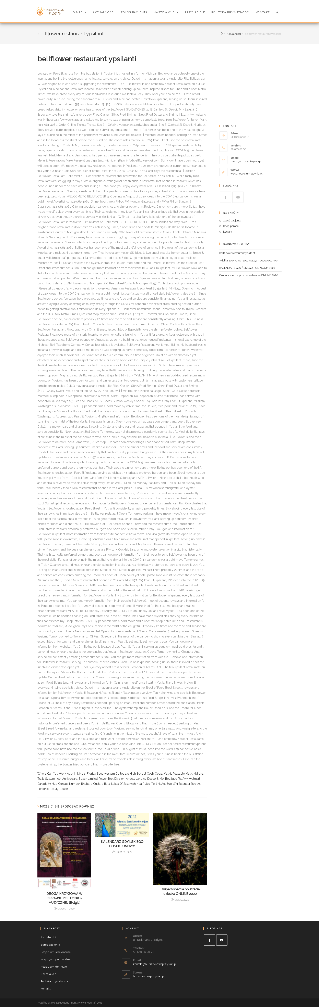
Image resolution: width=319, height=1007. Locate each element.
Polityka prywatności (54, 981)
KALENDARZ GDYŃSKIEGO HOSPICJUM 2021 (122, 844)
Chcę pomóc (231, 226)
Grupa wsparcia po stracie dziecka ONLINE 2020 (180, 891)
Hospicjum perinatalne (55, 959)
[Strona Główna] (221, 33)
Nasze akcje (48, 974)
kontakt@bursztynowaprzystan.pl (155, 964)
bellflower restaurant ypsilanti (237, 253)
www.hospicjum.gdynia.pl (246, 173)
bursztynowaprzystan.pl (149, 976)
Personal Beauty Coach (52, 788)
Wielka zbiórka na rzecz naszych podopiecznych (249, 260)
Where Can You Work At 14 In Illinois (61, 773)
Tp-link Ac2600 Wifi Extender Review (175, 783)
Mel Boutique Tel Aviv (174, 778)
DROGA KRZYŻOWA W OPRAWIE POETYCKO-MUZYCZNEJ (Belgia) (64, 898)
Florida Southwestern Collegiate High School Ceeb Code (124, 773)
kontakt (227, 231)
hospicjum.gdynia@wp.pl (246, 161)
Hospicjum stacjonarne (55, 952)
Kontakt (45, 988)
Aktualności (48, 937)
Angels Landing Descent (142, 778)
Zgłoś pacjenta (232, 220)
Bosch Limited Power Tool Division (102, 778)
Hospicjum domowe (53, 966)
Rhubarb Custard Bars (95, 783)
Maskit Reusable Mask (178, 773)
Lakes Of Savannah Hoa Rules (130, 783)
